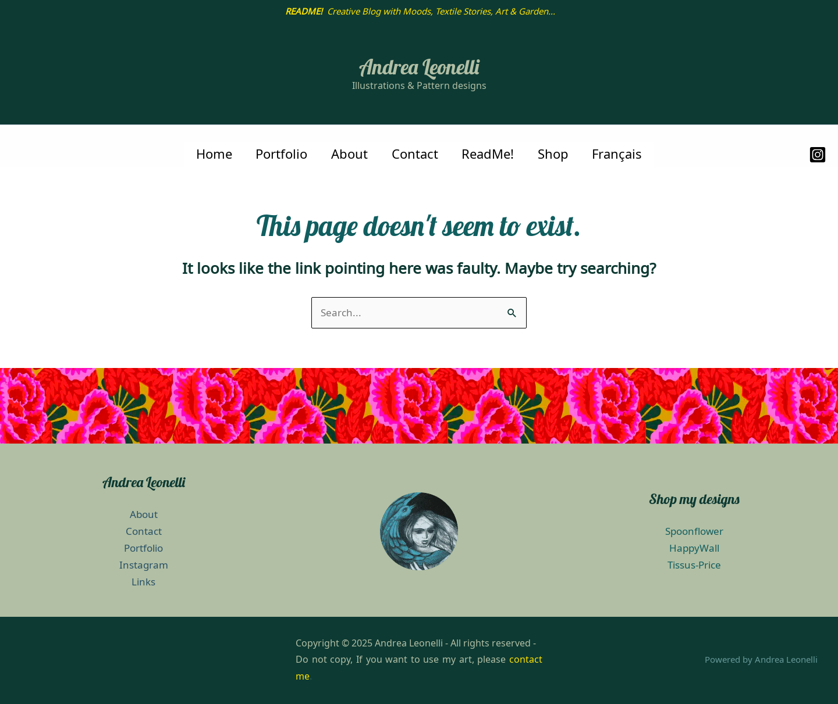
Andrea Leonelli (419, 67)
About (347, 154)
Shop (557, 154)
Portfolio (278, 154)
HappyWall (694, 548)
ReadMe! (490, 154)
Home (208, 154)
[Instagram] (817, 154)
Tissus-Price (694, 565)
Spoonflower (694, 531)
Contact (415, 154)
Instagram (143, 565)
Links (143, 582)
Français (623, 154)
